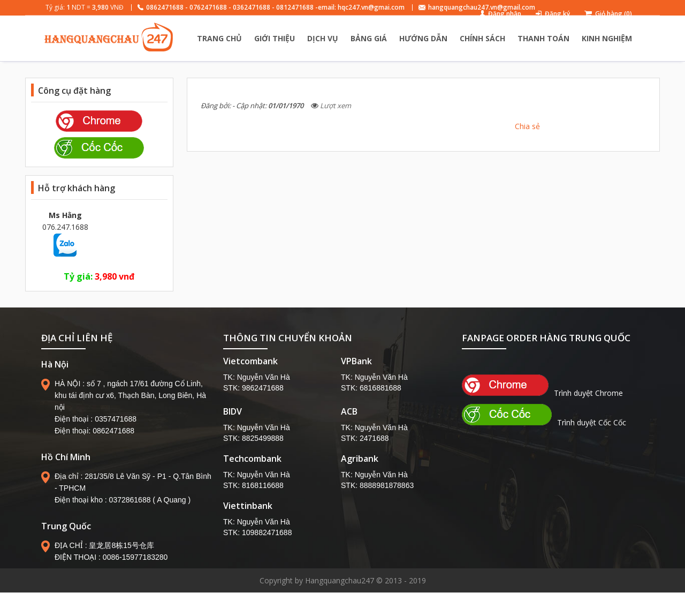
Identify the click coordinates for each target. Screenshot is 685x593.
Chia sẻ (527, 126)
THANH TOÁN (543, 38)
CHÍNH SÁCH (482, 38)
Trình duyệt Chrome (542, 393)
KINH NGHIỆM (607, 38)
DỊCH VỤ (322, 38)
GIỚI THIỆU (274, 38)
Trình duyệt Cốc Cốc (544, 422)
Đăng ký (557, 13)
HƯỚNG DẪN (423, 38)
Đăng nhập (504, 13)
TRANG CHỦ (219, 38)
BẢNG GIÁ (369, 38)
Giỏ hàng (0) (613, 13)
